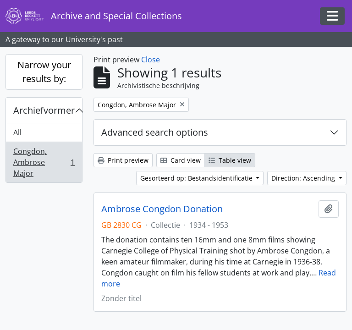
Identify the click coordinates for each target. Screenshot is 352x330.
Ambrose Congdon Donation (162, 209)
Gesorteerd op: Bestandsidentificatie (197, 178)
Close (150, 60)
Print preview (123, 160)
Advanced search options (154, 132)
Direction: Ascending (304, 178)
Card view (180, 160)
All (17, 132)
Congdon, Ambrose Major (44, 162)
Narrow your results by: (44, 72)
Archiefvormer (44, 110)
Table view (230, 160)
